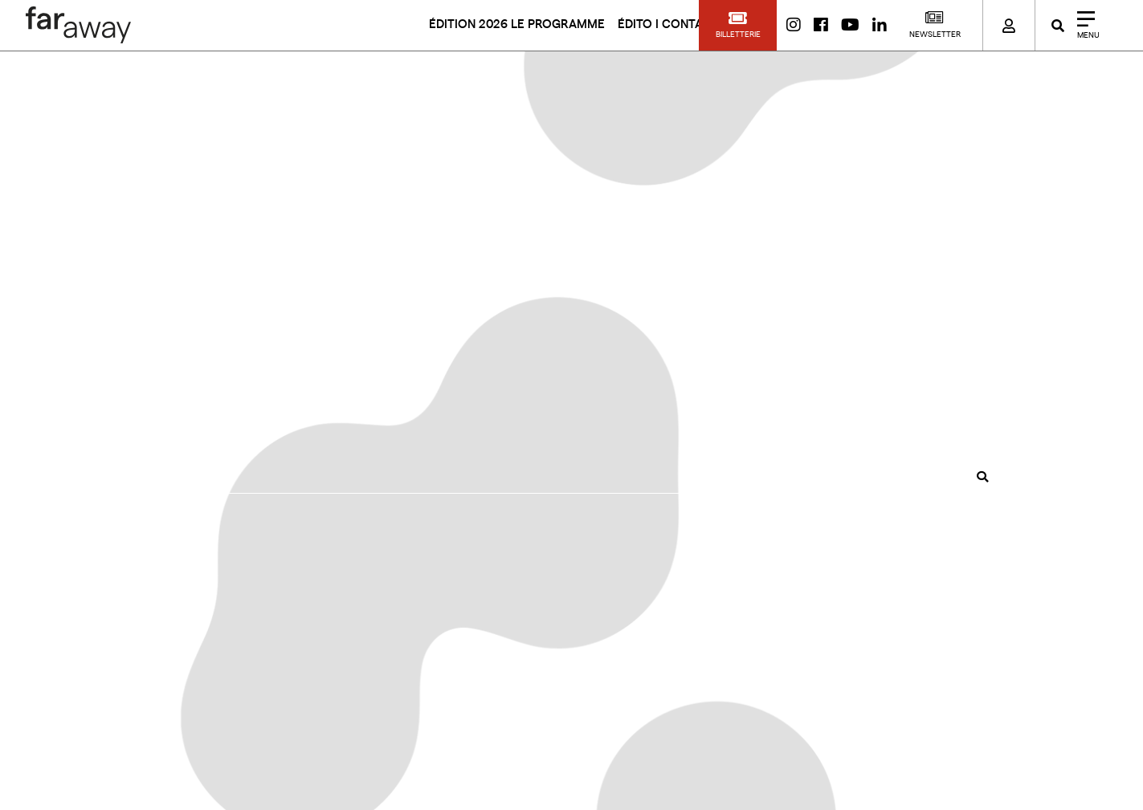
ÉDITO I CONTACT (668, 24)
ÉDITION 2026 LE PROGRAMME (517, 24)
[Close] (1082, 25)
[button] (738, 25)
